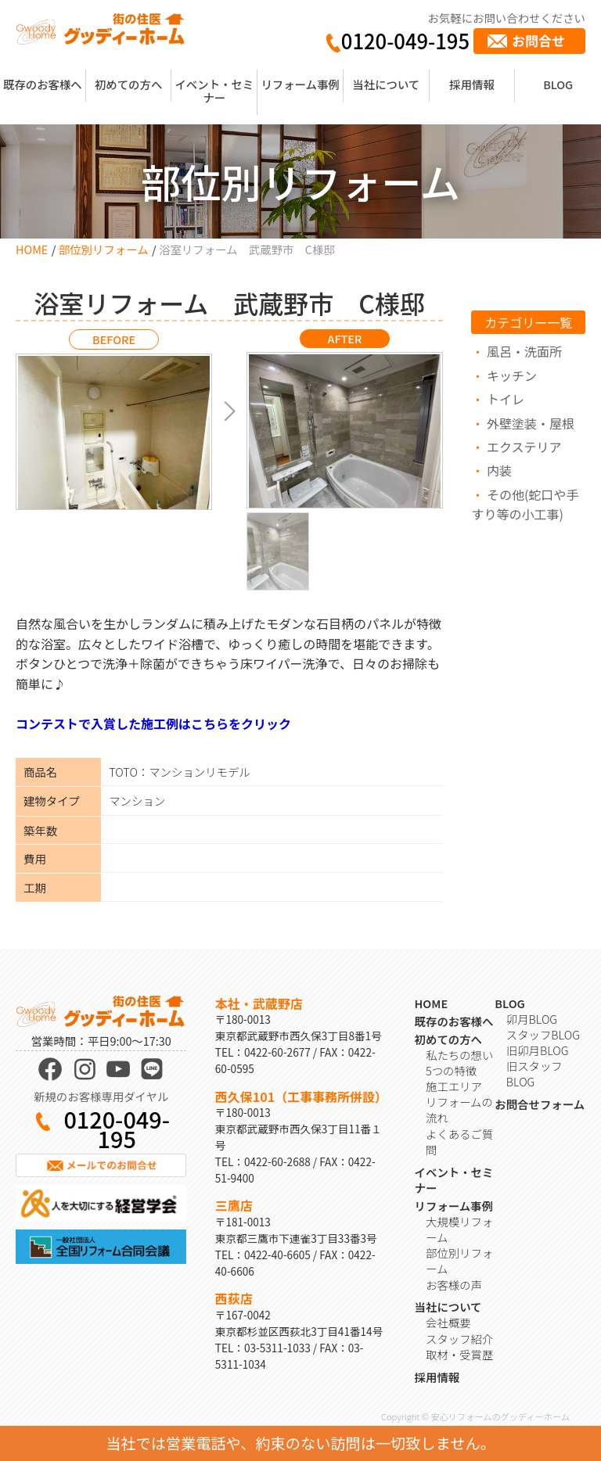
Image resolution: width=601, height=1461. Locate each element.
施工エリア (454, 1086)
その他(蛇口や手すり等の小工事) (524, 504)
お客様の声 (454, 1284)
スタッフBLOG (543, 1034)
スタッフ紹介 (459, 1338)
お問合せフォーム (540, 1104)
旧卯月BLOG (537, 1050)
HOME (32, 249)
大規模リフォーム (459, 1229)
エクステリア (524, 446)
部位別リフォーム (104, 249)
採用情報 (472, 84)
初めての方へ (128, 84)
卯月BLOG (531, 1018)
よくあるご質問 (459, 1141)
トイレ (505, 398)
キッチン (512, 375)
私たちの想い (459, 1054)
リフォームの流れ (459, 1109)
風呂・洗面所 (524, 351)
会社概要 (448, 1322)
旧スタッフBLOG (534, 1073)
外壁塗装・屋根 (530, 423)
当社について (385, 84)
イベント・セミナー (214, 91)
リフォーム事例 (300, 84)
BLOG (558, 84)
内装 (499, 470)
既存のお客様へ (42, 84)
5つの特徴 (451, 1070)
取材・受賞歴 (459, 1354)
